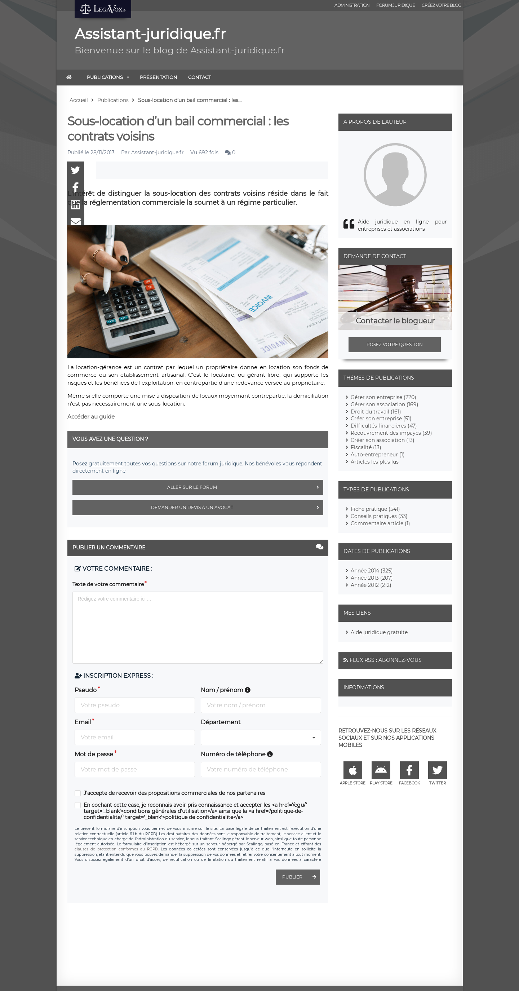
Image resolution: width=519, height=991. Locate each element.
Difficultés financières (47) (384, 425)
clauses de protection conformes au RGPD (116, 849)
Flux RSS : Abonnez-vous (386, 660)
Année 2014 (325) (372, 570)
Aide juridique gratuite (379, 632)
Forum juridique (395, 5)
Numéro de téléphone (237, 754)
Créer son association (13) (382, 440)
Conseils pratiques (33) (379, 516)
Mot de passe (94, 754)
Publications (105, 77)
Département (221, 722)
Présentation (158, 77)
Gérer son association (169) (384, 404)
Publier (301, 877)
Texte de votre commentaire (108, 584)
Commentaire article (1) (380, 523)
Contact (199, 77)
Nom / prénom (225, 690)
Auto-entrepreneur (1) (378, 454)
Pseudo (86, 690)
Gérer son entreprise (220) (383, 397)
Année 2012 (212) (371, 585)
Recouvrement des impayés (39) (391, 433)
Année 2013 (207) (372, 578)
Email (83, 722)
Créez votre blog (441, 5)
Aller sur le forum (245, 487)
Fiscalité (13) (366, 447)
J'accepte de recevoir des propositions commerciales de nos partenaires (174, 793)
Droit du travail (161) (376, 411)
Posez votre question (395, 344)
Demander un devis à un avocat (237, 507)
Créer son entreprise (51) (381, 418)
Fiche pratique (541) (375, 509)
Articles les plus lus (375, 462)
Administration (351, 5)
